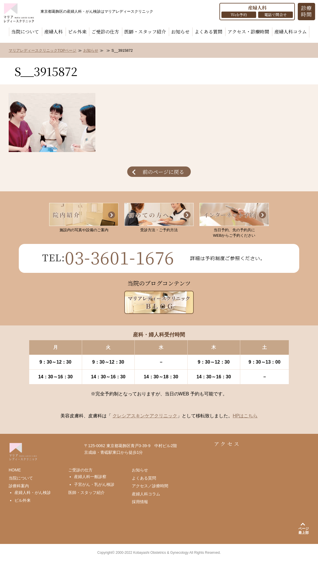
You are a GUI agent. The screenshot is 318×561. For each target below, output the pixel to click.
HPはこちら (245, 415)
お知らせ (180, 31)
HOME (15, 470)
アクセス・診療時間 (248, 31)
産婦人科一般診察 (90, 476)
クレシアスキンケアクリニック (144, 415)
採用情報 (140, 501)
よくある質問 (208, 31)
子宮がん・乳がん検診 (94, 484)
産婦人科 (53, 31)
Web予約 (239, 14)
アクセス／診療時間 (150, 486)
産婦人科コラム (290, 31)
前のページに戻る (163, 171)
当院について (25, 31)
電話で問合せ (275, 14)
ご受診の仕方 (105, 31)
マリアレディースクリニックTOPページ (43, 50)
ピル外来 (77, 31)
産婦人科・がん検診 (32, 492)
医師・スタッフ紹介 (145, 31)
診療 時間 (306, 11)
